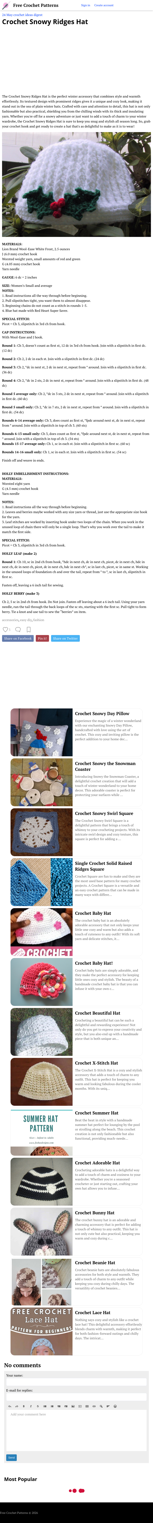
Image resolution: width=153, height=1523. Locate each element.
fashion (38, 620)
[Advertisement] (76, 57)
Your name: (14, 1375)
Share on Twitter (65, 638)
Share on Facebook (18, 638)
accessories (10, 620)
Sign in (85, 5)
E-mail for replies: (19, 1390)
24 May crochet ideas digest (22, 14)
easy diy (26, 620)
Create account (104, 5)
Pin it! (42, 638)
